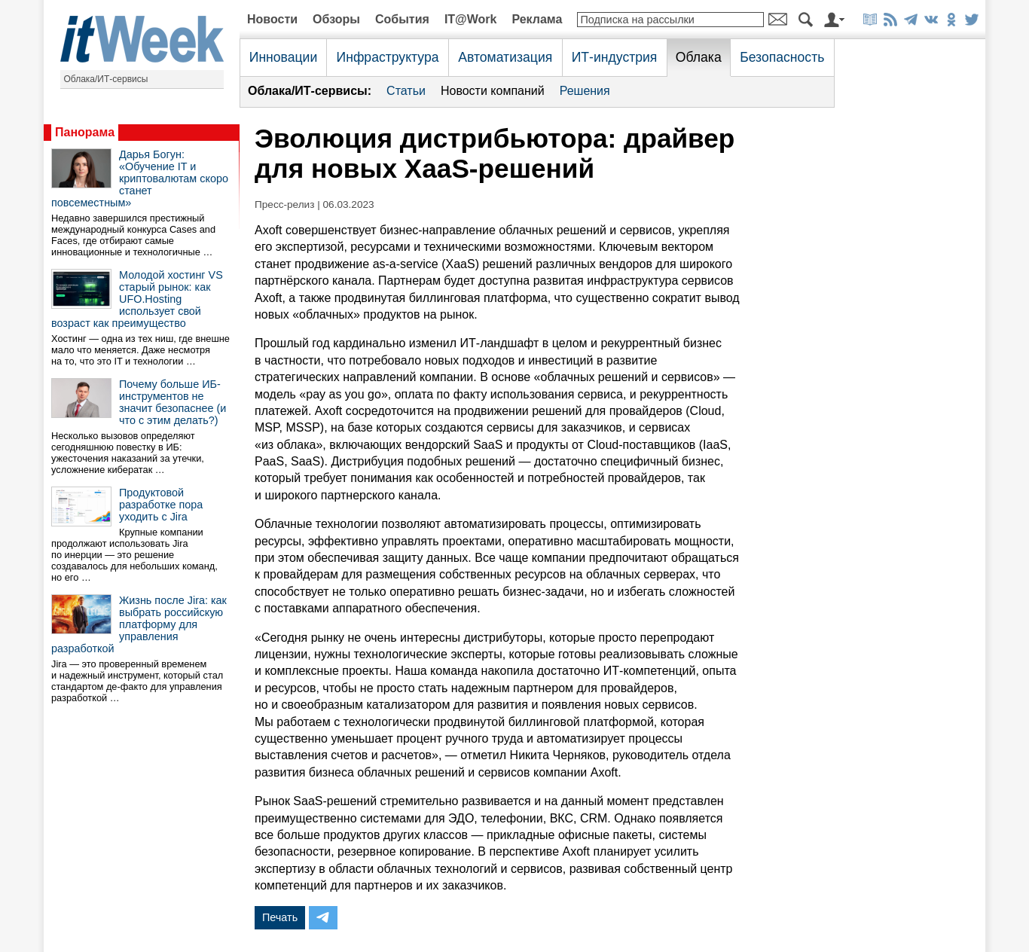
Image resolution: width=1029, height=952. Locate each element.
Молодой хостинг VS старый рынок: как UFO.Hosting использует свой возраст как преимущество (137, 299)
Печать (280, 917)
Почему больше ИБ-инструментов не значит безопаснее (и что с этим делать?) (172, 402)
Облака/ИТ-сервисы (106, 79)
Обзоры (336, 19)
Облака (699, 57)
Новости (272, 19)
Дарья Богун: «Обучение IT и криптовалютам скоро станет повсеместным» (139, 178)
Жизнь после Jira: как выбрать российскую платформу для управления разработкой (139, 624)
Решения (585, 90)
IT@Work (470, 19)
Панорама (85, 132)
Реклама (536, 19)
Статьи (406, 90)
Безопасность (782, 57)
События (402, 19)
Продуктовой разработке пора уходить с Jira (161, 505)
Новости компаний (493, 90)
